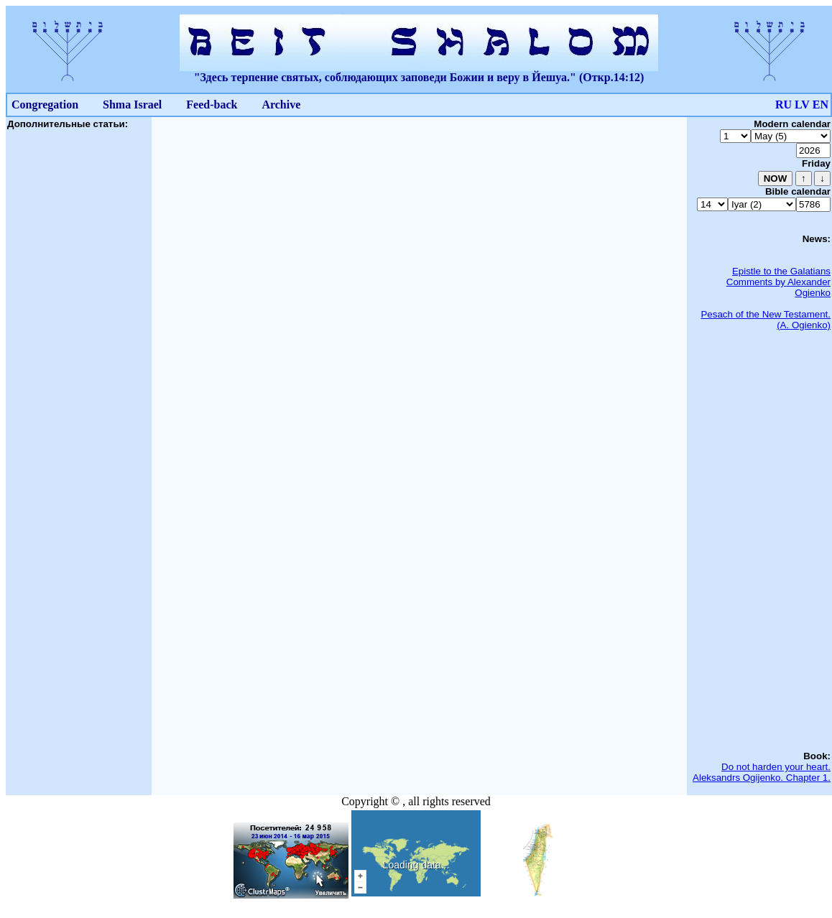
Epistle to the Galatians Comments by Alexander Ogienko (778, 282)
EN (820, 104)
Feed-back (211, 104)
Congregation (44, 104)
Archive (281, 104)
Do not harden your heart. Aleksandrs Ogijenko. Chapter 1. (762, 772)
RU (783, 104)
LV (802, 104)
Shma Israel (132, 104)
